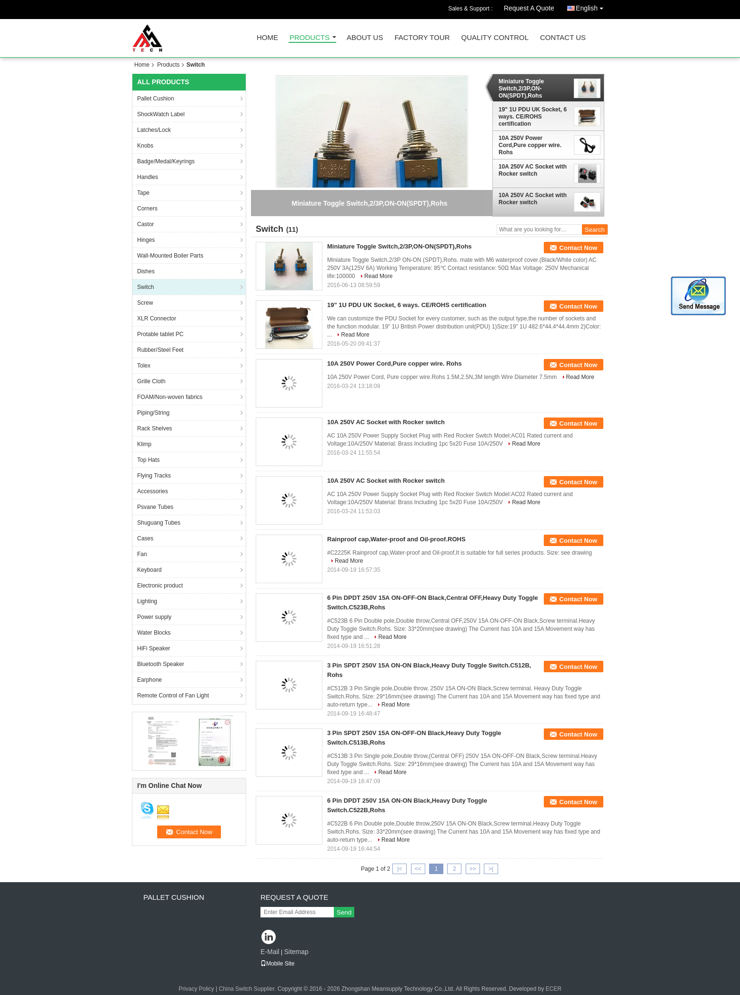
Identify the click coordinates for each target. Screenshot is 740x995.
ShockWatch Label (161, 114)
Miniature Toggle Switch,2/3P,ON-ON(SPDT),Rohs (521, 88)
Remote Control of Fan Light (173, 695)
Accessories (152, 491)
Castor (145, 224)
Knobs (145, 145)
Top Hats (148, 460)
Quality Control (495, 37)
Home (267, 37)
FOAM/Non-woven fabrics (169, 397)
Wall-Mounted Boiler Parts (170, 255)
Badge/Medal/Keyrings (166, 161)
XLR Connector (156, 318)
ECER (553, 988)
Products (310, 37)
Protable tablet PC (160, 334)
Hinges (146, 240)
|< (399, 869)
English (592, 6)
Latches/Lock (154, 130)
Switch (145, 287)
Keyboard (149, 570)
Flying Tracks (154, 475)
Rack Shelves (154, 428)
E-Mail (270, 951)
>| (491, 869)
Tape (143, 192)
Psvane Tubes (155, 507)
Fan (142, 554)
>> (473, 869)
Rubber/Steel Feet (160, 350)
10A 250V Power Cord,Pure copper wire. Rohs (530, 145)
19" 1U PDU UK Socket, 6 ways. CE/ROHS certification (533, 116)
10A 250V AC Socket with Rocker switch (533, 170)
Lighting (147, 601)
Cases (145, 538)
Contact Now (578, 247)
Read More (378, 276)
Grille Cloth (151, 381)
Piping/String (153, 412)
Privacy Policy (196, 988)
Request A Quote (529, 8)
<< (418, 869)
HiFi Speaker (153, 648)
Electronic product (160, 585)
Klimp (144, 444)
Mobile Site (277, 963)
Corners (147, 208)
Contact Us (563, 37)
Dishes (146, 271)
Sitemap (296, 951)
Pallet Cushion (155, 98)
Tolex (143, 365)
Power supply (154, 617)
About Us (365, 37)
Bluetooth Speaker (160, 664)
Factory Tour (422, 37)
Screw (145, 302)
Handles (147, 177)
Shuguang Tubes (158, 522)
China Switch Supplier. (248, 988)
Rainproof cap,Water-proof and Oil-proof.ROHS (396, 539)
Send (344, 912)
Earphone (149, 680)
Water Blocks (153, 632)
